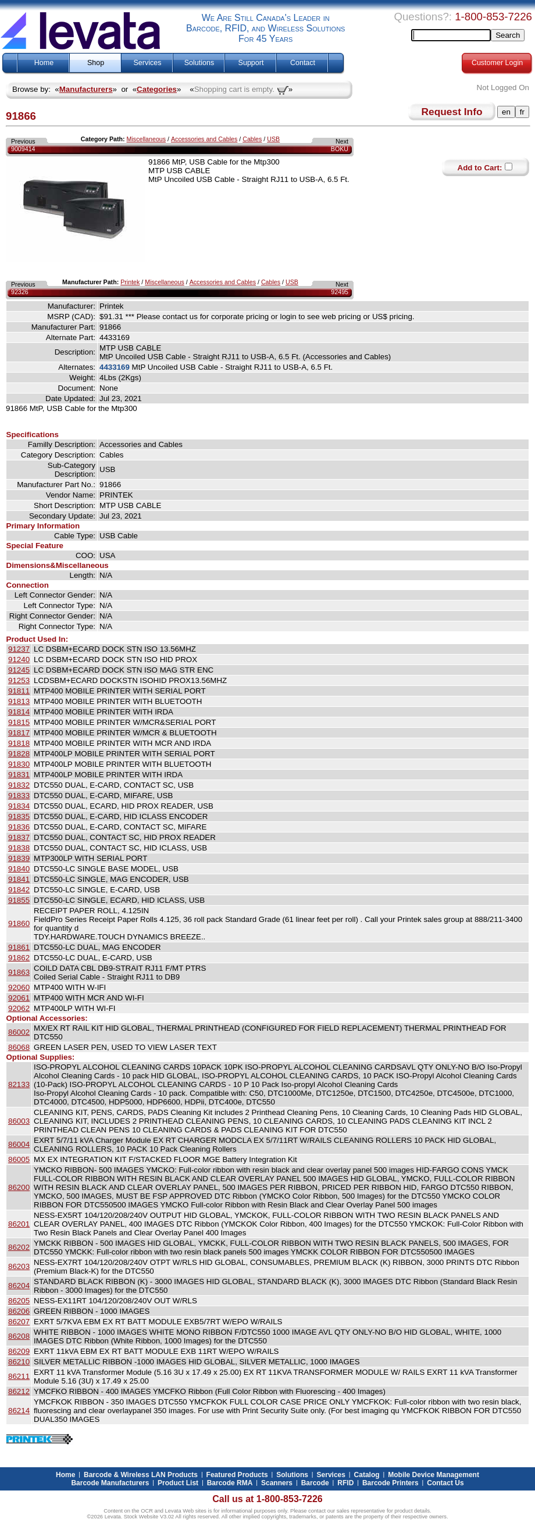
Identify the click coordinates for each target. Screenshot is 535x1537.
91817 (19, 732)
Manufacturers (86, 89)
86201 (19, 1224)
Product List (178, 1483)
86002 (19, 1032)
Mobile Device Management (433, 1475)
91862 (19, 957)
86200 (19, 1187)
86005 (19, 1159)
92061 (19, 997)
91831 (19, 774)
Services (148, 63)
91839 (19, 858)
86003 (19, 1121)
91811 (19, 691)
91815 (19, 722)
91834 (19, 806)
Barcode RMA (230, 1483)
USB (273, 138)
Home (44, 63)
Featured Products (237, 1475)
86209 (19, 1351)
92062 (19, 1008)
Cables (252, 138)
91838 (19, 847)
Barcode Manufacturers (110, 1483)
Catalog (367, 1475)
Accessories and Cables (204, 138)
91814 (19, 711)
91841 (19, 879)
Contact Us (445, 1483)
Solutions (199, 63)
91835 (19, 816)
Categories (157, 89)
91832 (19, 785)
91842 (19, 889)
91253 (19, 680)
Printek (130, 281)
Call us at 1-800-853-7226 (267, 1499)
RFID (345, 1483)
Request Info (452, 111)
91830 (19, 764)
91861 (19, 947)
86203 (19, 1266)
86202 (19, 1247)
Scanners (277, 1483)
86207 (19, 1321)
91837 (19, 837)
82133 (19, 1084)
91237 (19, 649)
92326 (19, 291)
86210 (19, 1361)
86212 (19, 1391)
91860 (19, 923)
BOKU (339, 148)
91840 (19, 868)
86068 (19, 1047)
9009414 (23, 148)
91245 (19, 670)
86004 (19, 1144)
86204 (19, 1285)
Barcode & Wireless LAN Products (141, 1475)
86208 (19, 1336)
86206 (19, 1311)
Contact (302, 63)
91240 (19, 659)
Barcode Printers (390, 1483)
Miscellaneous (146, 138)
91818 (19, 743)
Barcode (315, 1483)
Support (251, 63)
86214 (19, 1410)
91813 (19, 701)
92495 (339, 291)
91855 (19, 900)
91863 (19, 972)
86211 (19, 1376)
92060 (19, 987)
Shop (95, 63)
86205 (19, 1300)
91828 (19, 753)
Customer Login (497, 63)
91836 (19, 827)
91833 (19, 795)
